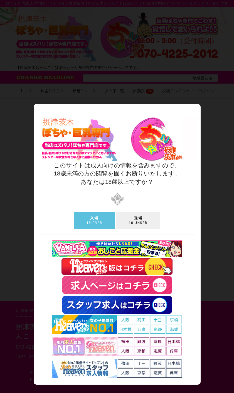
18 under (138, 220)
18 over (94, 220)
